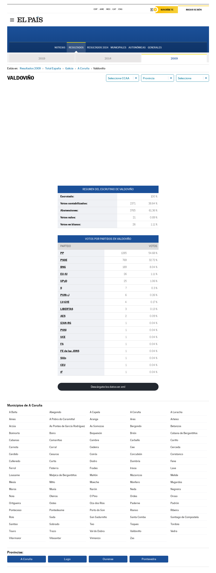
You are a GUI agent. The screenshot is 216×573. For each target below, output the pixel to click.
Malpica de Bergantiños (63, 475)
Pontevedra (149, 559)
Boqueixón (96, 433)
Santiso (13, 524)
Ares (132, 419)
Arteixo (174, 419)
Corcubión (136, 454)
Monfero (135, 482)
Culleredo (14, 461)
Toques (134, 524)
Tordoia (174, 524)
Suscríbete (167, 9)
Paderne (135, 503)
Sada (52, 517)
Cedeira (94, 447)
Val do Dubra (97, 531)
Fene (173, 461)
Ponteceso (15, 510)
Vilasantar (55, 538)
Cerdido (13, 454)
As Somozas (97, 426)
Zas (132, 538)
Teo (92, 524)
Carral (53, 447)
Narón (93, 489)
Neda (133, 489)
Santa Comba (138, 517)
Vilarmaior (15, 538)
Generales (155, 47)
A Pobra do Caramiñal (62, 419)
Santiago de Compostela (184, 517)
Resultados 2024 (97, 47)
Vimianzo (95, 538)
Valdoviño (135, 531)
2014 (108, 58)
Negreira (175, 489)
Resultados (76, 47)
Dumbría (135, 461)
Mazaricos (136, 475)
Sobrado (54, 524)
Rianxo (134, 510)
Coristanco (176, 454)
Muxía (52, 489)
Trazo (52, 531)
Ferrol (12, 468)
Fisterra (53, 468)
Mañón (94, 475)
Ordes (133, 496)
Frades (94, 468)
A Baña (13, 412)
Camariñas (55, 440)
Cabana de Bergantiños (183, 433)
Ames (12, 419)
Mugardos (176, 482)
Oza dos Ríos (97, 503)
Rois (11, 517)
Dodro (93, 461)
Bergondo (135, 426)
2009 (174, 58)
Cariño (174, 440)
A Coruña (135, 412)
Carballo (135, 440)
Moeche (94, 482)
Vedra (173, 531)
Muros (12, 489)
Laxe (173, 468)
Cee (132, 447)
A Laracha (176, 412)
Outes (52, 503)
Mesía (12, 482)
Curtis (52, 461)
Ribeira (174, 510)
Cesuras (54, 454)
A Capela (95, 412)
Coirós (93, 454)
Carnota (13, 447)
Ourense (108, 559)
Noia (11, 496)
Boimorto (14, 433)
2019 (42, 58)
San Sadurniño (98, 517)
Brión (133, 433)
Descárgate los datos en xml (108, 386)
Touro (12, 531)
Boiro (52, 433)
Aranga (94, 419)
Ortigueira (15, 503)
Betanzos (175, 426)
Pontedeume (56, 510)
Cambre (94, 440)
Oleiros (53, 496)
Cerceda (175, 447)
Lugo (67, 559)
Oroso (173, 496)
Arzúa (12, 426)
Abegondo (55, 412)
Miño (52, 482)
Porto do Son (97, 510)
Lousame (14, 475)
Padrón (174, 503)
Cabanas (14, 440)
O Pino (93, 496)
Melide (174, 475)
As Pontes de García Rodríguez (67, 426)
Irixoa (133, 468)
